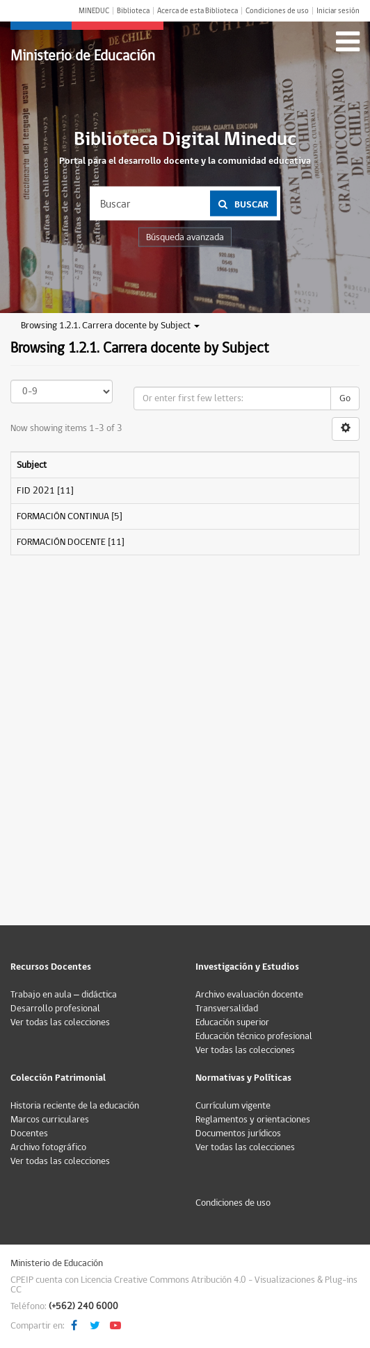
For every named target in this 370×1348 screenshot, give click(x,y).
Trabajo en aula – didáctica (63, 995)
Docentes (29, 1133)
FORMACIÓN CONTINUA (63, 516)
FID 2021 (36, 491)
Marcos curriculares (49, 1120)
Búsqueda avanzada (185, 237)
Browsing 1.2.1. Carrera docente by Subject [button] (110, 325)
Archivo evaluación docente (249, 995)
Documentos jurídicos (238, 1133)
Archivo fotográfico (48, 1147)
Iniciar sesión (338, 11)
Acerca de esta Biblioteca (197, 11)
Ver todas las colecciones (60, 1022)
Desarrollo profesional (55, 1009)
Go (345, 398)
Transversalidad (226, 1009)
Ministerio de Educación (82, 56)
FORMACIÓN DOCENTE (61, 542)
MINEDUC (94, 11)
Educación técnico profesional (253, 1036)
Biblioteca (133, 11)
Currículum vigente (233, 1106)
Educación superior (232, 1022)
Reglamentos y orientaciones (252, 1120)
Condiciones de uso (277, 11)
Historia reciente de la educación (74, 1106)
